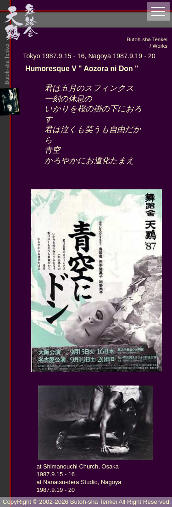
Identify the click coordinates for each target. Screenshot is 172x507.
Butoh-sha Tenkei (93, 501)
